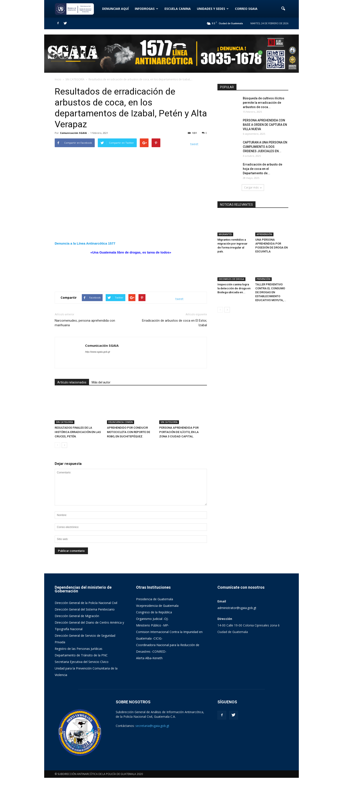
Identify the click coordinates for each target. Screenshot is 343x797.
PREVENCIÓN (263, 279)
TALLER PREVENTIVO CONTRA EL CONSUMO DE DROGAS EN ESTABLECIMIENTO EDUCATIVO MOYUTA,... (270, 292)
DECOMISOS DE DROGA (231, 279)
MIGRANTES (225, 234)
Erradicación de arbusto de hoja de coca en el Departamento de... (262, 169)
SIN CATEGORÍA (64, 422)
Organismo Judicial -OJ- (152, 619)
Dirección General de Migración (77, 616)
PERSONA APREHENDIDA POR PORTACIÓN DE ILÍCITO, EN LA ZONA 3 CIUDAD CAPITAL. (179, 432)
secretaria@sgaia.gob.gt (152, 726)
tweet (194, 144)
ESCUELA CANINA (177, 9)
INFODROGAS (146, 9)
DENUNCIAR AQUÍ (115, 9)
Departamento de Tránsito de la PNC (81, 655)
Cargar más (253, 187)
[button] (283, 8)
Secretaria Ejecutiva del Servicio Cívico (81, 662)
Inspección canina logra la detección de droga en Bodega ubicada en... (233, 288)
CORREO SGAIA (246, 9)
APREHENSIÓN (264, 234)
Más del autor (101, 382)
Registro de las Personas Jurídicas (78, 649)
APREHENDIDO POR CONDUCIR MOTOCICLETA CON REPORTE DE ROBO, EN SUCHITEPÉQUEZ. (128, 432)
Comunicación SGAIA (73, 133)
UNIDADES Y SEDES (213, 9)
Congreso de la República (154, 612)
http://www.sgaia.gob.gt (97, 351)
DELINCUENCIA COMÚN (120, 422)
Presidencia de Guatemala (154, 599)
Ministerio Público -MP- (152, 625)
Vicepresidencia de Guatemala (157, 606)
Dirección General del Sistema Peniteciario (85, 609)
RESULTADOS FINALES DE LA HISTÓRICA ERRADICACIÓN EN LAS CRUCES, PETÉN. (78, 432)
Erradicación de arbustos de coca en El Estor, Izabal (174, 323)
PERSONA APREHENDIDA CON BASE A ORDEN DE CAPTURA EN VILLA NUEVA (265, 125)
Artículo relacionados (71, 382)
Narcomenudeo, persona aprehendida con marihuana (85, 323)
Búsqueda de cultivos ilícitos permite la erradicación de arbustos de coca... (263, 103)
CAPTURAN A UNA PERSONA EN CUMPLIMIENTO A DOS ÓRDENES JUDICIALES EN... (265, 147)
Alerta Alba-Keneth (149, 658)
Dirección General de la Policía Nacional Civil (86, 603)
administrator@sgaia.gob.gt (236, 608)
